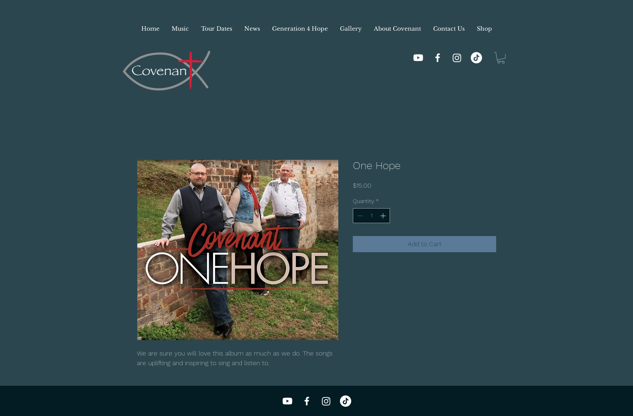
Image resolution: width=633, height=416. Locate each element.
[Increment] (384, 216)
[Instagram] (457, 57)
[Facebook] (437, 57)
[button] (501, 58)
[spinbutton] (371, 216)
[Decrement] (359, 216)
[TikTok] (476, 57)
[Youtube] (418, 57)
